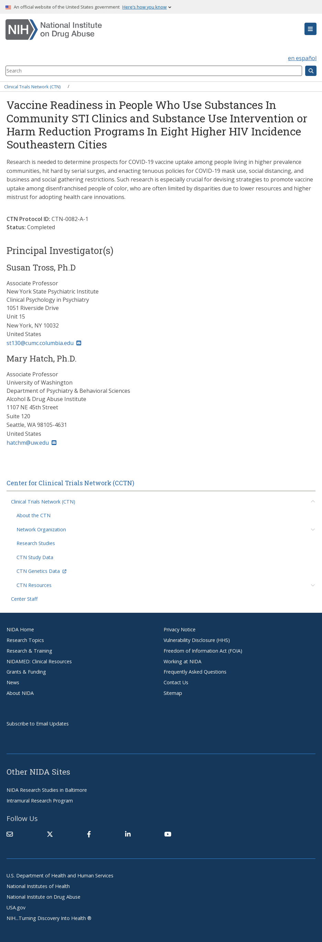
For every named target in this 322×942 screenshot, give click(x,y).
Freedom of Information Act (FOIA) (203, 650)
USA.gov (16, 907)
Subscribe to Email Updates (38, 723)
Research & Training (29, 650)
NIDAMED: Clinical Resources (39, 661)
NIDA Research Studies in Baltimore (47, 790)
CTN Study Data (34, 557)
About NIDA (20, 693)
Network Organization (41, 529)
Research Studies (35, 543)
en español (302, 58)
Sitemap (173, 693)
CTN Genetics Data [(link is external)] (41, 571)
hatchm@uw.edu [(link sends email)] (31, 442)
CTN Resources (34, 585)
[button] (310, 29)
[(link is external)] (50, 834)
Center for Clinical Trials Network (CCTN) (70, 483)
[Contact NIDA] (10, 834)
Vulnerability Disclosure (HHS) (197, 640)
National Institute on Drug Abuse (43, 897)
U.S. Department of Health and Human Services (60, 875)
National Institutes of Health (38, 886)
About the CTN (33, 515)
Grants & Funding (26, 671)
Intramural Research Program (40, 800)
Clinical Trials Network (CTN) (32, 86)
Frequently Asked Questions (195, 671)
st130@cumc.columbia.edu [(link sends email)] (44, 343)
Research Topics (25, 640)
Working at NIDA (182, 661)
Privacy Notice (180, 629)
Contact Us (176, 682)
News (13, 682)
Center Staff (24, 599)
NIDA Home (20, 629)
